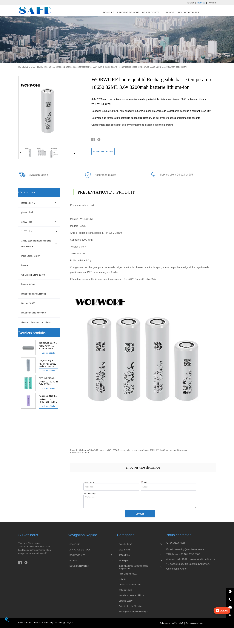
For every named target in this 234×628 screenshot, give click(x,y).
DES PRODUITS (39, 67)
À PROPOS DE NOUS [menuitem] (128, 12)
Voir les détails (48, 353)
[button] (150, 12)
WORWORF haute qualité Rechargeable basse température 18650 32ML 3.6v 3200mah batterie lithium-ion (143, 67)
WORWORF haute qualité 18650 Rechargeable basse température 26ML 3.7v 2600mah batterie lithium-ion (137, 450)
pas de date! (83, 452)
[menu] (150, 12)
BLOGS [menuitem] (170, 12)
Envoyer (140, 514)
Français (201, 3)
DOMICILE (23, 67)
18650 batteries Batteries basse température (70, 67)
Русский (212, 3)
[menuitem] (150, 12)
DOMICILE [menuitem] (108, 12)
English (190, 3)
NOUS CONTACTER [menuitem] (188, 12)
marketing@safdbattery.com (189, 549)
